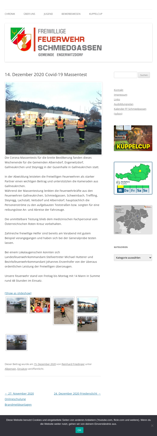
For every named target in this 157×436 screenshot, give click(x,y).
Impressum (120, 94)
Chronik (10, 14)
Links (117, 99)
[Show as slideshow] (18, 293)
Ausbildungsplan (123, 104)
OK (79, 430)
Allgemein (10, 369)
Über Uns (29, 14)
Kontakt (118, 90)
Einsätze (22, 369)
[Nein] (152, 426)
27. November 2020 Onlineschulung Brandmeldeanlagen (19, 399)
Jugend (48, 14)
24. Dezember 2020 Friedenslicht (77, 393)
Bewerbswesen (71, 14)
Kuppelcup (95, 14)
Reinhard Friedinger (73, 364)
